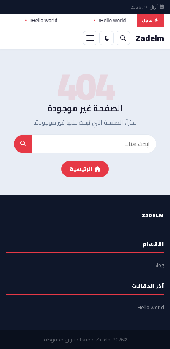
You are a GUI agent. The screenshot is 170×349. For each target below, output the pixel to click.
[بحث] (123, 38)
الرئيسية (85, 169)
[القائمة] (90, 38)
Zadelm (104, 339)
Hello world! (110, 20)
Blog (159, 265)
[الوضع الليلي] (106, 38)
